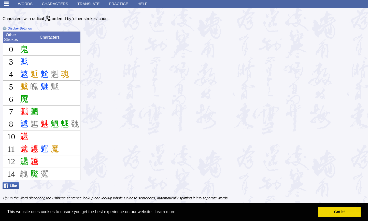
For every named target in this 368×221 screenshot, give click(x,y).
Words (25, 4)
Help (142, 4)
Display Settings (17, 28)
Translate (88, 4)
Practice (118, 4)
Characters (55, 4)
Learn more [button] (164, 212)
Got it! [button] (339, 212)
